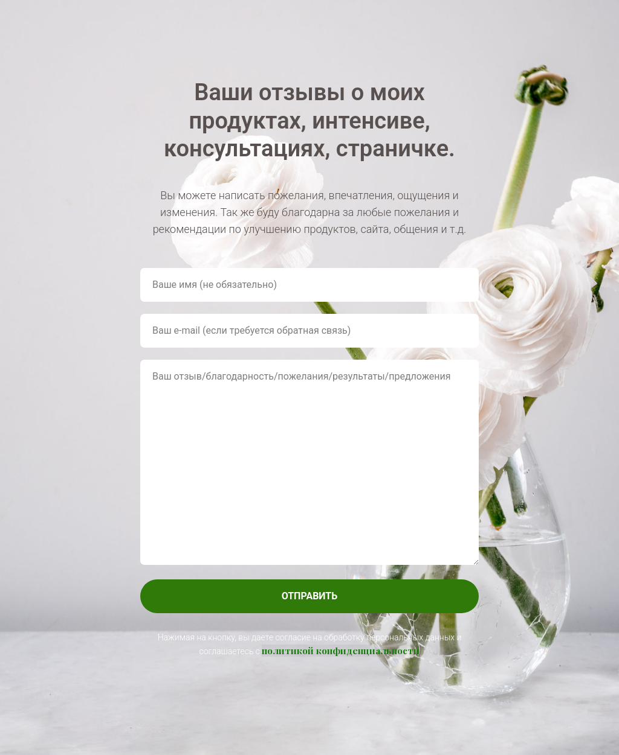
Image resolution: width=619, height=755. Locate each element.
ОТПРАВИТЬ (310, 596)
